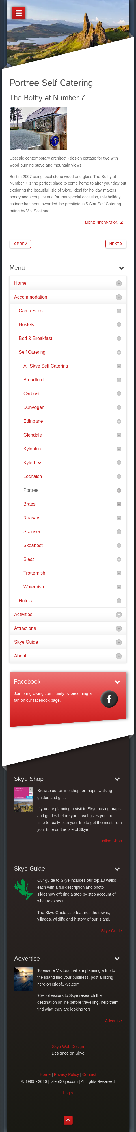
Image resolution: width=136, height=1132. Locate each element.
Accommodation (30, 297)
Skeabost (33, 545)
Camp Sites (31, 310)
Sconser (31, 531)
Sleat (28, 559)
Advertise (113, 1020)
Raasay (31, 517)
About (20, 655)
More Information (101, 222)
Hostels (26, 324)
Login (68, 1093)
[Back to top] (68, 1120)
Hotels (25, 600)
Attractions (25, 628)
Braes (29, 504)
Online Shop (111, 841)
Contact (89, 1074)
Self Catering (32, 352)
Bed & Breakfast (35, 338)
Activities (23, 614)
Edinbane (33, 421)
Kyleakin (32, 448)
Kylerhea (32, 462)
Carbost (31, 393)
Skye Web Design (68, 1046)
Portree (30, 490)
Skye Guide (26, 642)
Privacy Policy (66, 1074)
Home (20, 283)
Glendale (32, 435)
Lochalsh (32, 476)
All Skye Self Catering (45, 366)
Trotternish (34, 573)
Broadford (33, 379)
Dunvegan (33, 407)
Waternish (33, 586)
